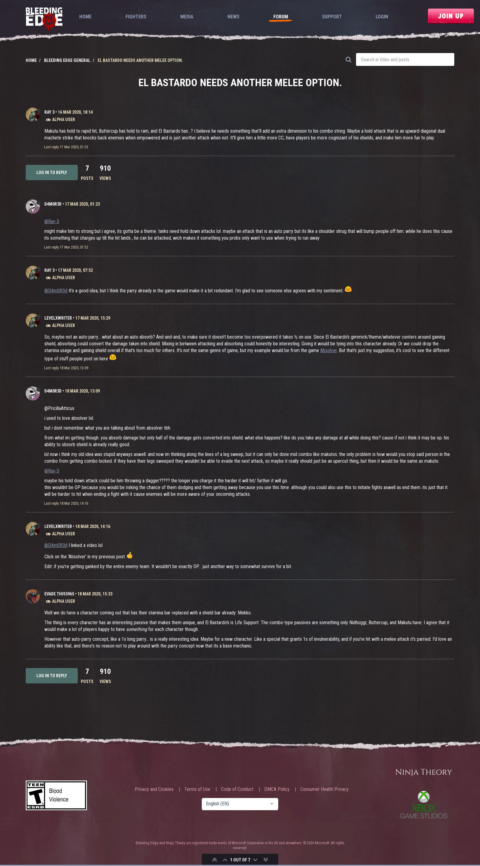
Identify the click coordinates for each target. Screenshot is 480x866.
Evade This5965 (59, 593)
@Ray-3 (51, 221)
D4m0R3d (53, 204)
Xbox (423, 804)
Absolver (328, 350)
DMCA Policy (277, 789)
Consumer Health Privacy (324, 789)
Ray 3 (49, 112)
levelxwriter (58, 318)
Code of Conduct (237, 789)
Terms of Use (197, 789)
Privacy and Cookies (154, 789)
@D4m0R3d (55, 291)
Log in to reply (51, 172)
